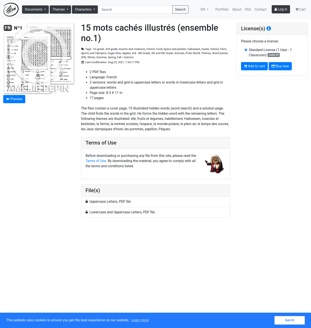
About (236, 9)
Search (180, 9)
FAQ (248, 9)
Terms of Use (96, 161)
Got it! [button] (289, 320)
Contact (261, 9)
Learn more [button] (140, 320)
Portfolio (222, 9)
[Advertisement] (155, 267)
